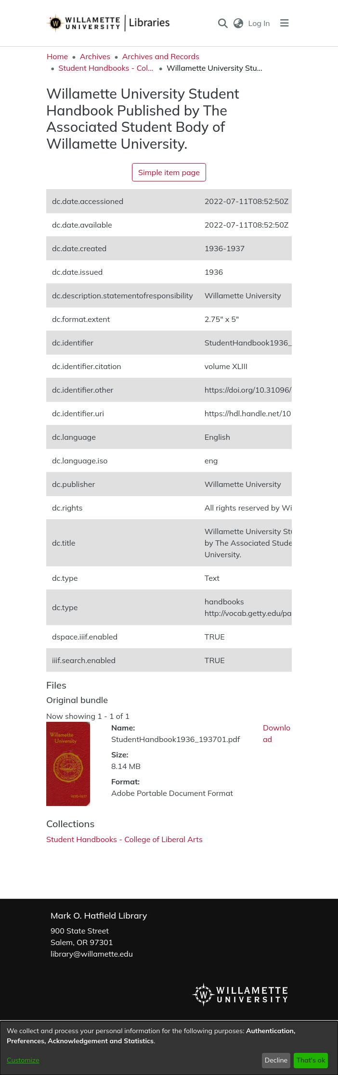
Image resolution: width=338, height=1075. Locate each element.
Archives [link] (95, 56)
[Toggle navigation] (284, 23)
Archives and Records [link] (160, 56)
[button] (223, 23)
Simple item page (169, 172)
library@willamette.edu (92, 954)
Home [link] (57, 56)
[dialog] (169, 1048)
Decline (276, 1060)
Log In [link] (259, 23)
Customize (23, 1060)
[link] (124, 839)
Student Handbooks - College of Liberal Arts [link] (106, 68)
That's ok (310, 1060)
